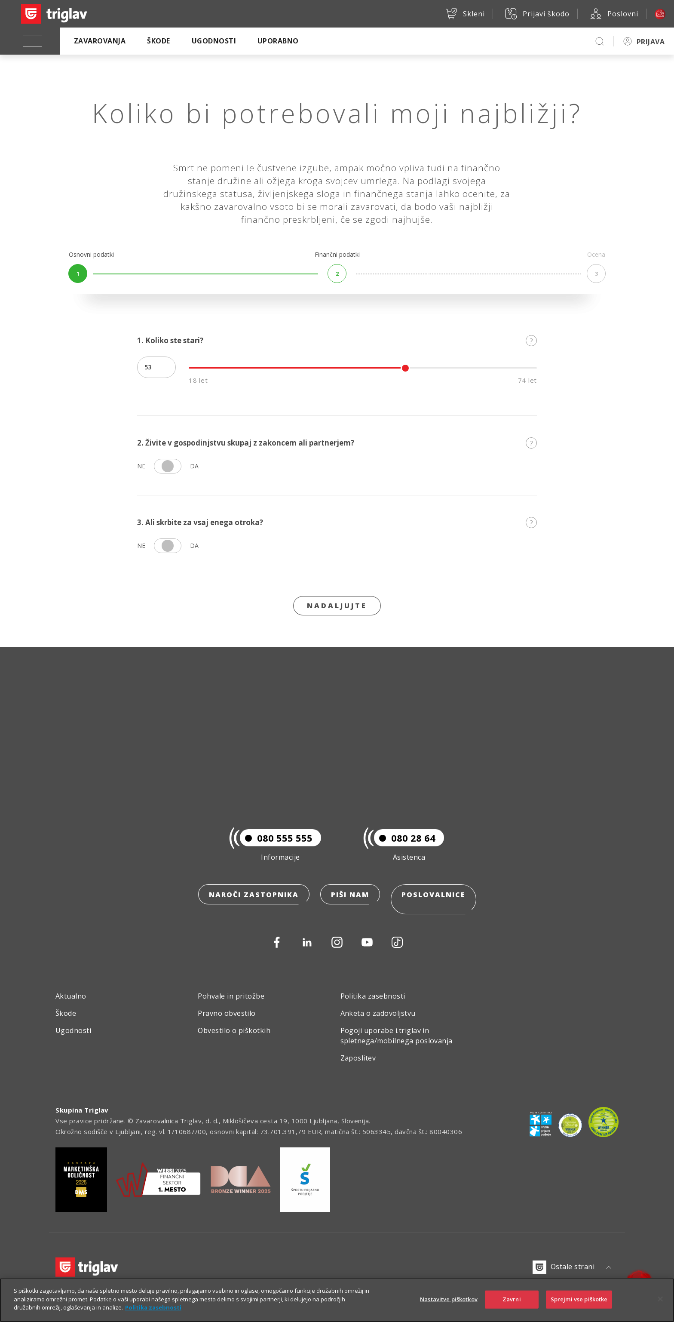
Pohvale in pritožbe (231, 996)
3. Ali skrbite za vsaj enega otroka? (337, 522)
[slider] (405, 368)
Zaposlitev (358, 1058)
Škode (158, 41)
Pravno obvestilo (227, 1013)
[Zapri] (660, 1300)
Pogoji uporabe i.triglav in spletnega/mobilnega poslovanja (396, 1035)
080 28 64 (404, 847)
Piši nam (350, 904)
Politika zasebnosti (372, 996)
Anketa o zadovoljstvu (378, 1013)
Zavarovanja (100, 41)
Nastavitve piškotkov (449, 1300)
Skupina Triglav (82, 1110)
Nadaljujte (337, 605)
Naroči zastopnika (254, 904)
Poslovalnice (433, 904)
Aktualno (70, 996)
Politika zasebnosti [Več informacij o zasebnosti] (153, 1309)
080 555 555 (276, 847)
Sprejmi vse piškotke (579, 1300)
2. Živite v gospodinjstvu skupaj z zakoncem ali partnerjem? (337, 442)
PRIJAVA (651, 41)
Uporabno (278, 41)
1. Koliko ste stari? (337, 340)
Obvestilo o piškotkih (234, 1030)
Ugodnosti (214, 41)
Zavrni (511, 1300)
